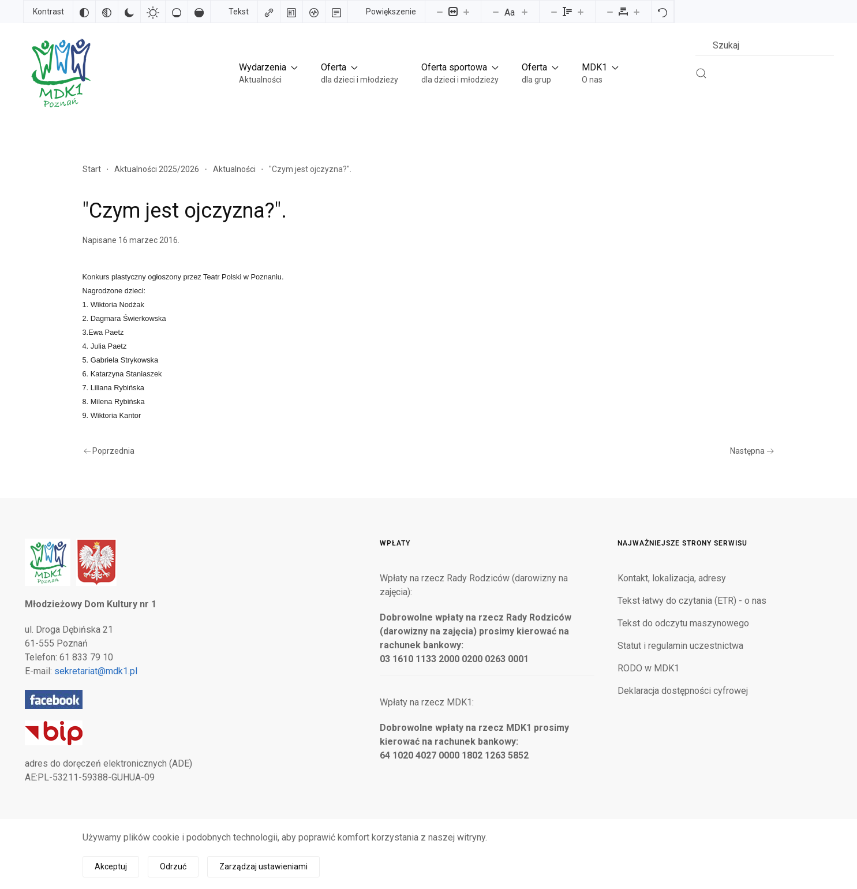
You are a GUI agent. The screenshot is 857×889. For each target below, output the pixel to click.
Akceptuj (111, 866)
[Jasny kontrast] (153, 11)
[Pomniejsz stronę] (439, 12)
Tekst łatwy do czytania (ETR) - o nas (692, 600)
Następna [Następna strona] (752, 450)
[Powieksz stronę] (466, 12)
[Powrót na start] (60, 73)
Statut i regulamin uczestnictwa (680, 645)
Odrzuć (173, 866)
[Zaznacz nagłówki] (291, 11)
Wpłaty (395, 543)
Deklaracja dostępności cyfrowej (683, 690)
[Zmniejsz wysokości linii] (554, 12)
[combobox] (764, 45)
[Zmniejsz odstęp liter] (610, 12)
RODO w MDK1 (648, 668)
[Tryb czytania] (336, 11)
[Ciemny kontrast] (129, 11)
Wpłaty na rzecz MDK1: (427, 702)
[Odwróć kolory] (84, 11)
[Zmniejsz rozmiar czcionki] (495, 12)
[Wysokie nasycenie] (199, 11)
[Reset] (662, 11)
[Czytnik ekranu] (313, 11)
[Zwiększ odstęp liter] (636, 12)
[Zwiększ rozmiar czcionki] (524, 12)
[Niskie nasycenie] (176, 11)
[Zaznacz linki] (268, 11)
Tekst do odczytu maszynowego (683, 623)
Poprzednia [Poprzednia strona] (109, 450)
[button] (268, 73)
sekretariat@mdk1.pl (95, 671)
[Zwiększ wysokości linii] (580, 12)
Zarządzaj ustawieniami (263, 866)
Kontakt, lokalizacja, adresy (672, 578)
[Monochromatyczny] (106, 11)
